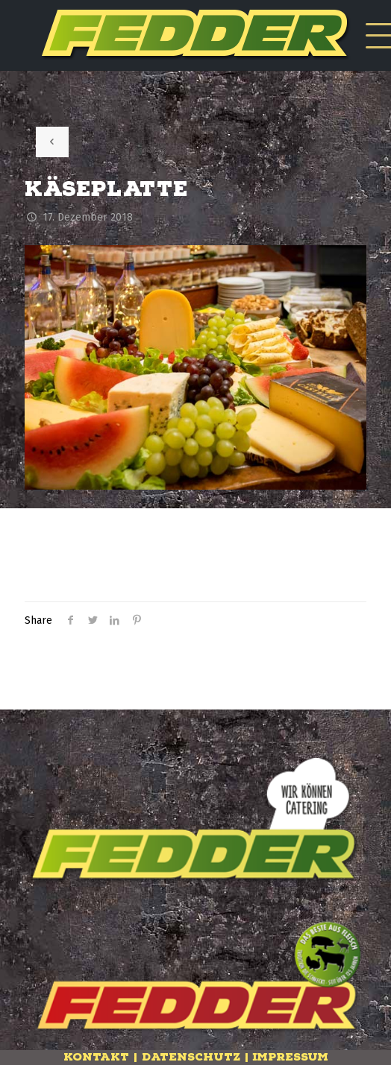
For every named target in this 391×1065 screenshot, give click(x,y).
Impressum (290, 1057)
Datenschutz (191, 1057)
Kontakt (96, 1057)
